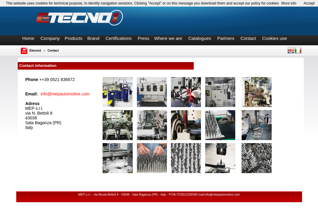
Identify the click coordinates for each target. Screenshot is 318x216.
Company (50, 38)
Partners (225, 38)
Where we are (168, 38)
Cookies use (274, 38)
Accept (309, 3)
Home (28, 38)
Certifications (119, 38)
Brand (93, 38)
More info (288, 3)
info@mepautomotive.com (65, 94)
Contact (248, 38)
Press (143, 38)
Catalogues (199, 38)
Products (73, 38)
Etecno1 (35, 50)
